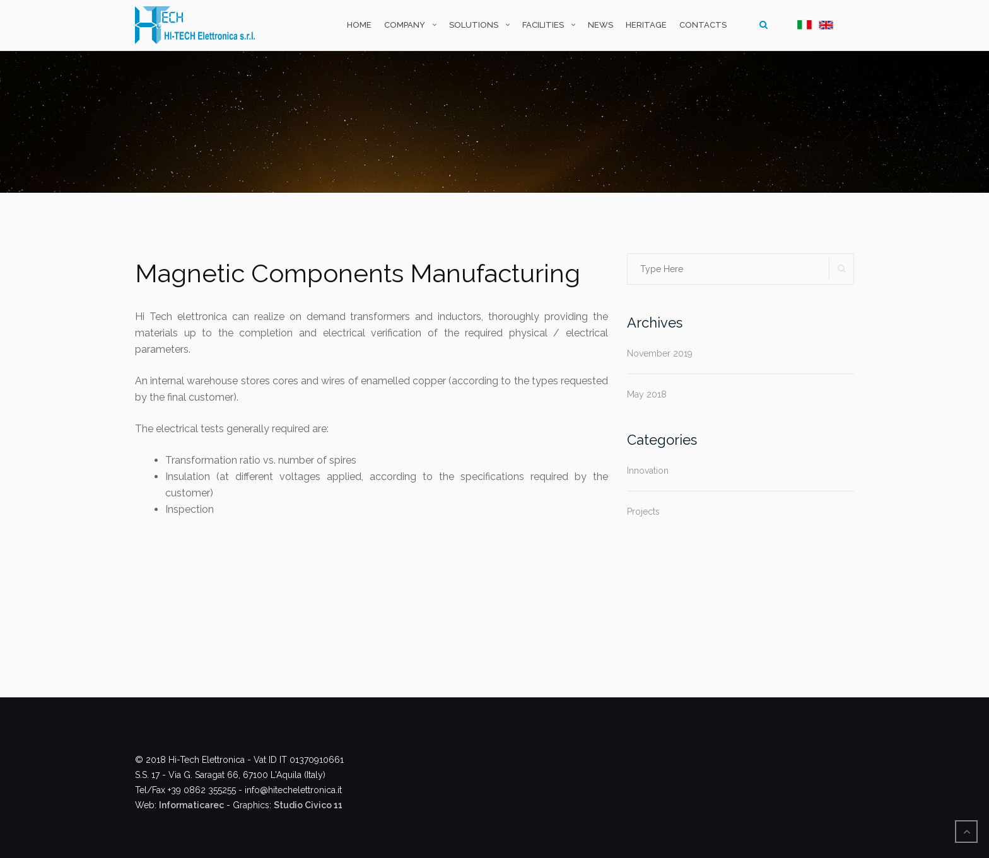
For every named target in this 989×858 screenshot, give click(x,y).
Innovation (648, 471)
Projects (643, 511)
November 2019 (660, 353)
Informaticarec (191, 805)
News (600, 25)
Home (359, 25)
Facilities (543, 25)
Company (404, 25)
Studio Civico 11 (308, 805)
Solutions (473, 25)
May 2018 (647, 394)
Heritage (646, 25)
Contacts (703, 25)
